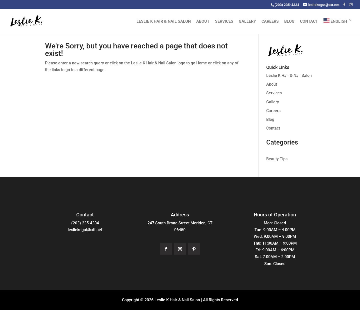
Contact (309, 22)
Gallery (247, 22)
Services (224, 22)
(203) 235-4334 (85, 223)
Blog (289, 22)
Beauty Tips (277, 158)
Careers (270, 22)
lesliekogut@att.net (85, 229)
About (203, 22)
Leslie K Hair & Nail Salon (163, 22)
